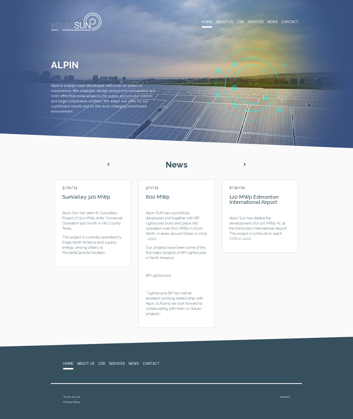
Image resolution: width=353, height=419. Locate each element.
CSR (240, 22)
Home (207, 22)
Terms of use (72, 396)
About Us (224, 22)
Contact (289, 22)
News (272, 22)
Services (256, 22)
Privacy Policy (71, 402)
